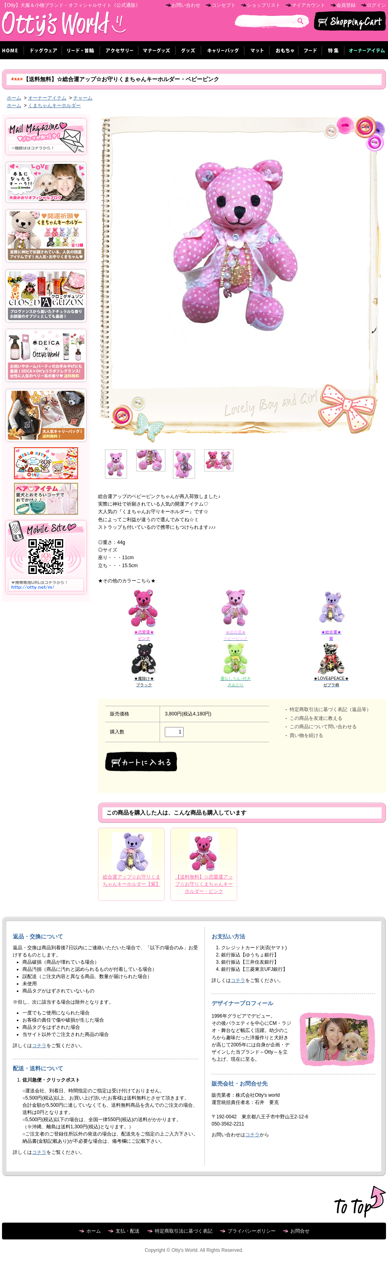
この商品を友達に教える (316, 718)
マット (257, 50)
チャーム (82, 98)
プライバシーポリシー (252, 1231)
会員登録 (346, 5)
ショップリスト (263, 5)
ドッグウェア (43, 50)
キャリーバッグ (222, 50)
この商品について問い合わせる (323, 726)
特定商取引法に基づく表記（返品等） (330, 709)
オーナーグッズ (365, 50)
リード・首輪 (81, 50)
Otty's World (64, 26)
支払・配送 (128, 1231)
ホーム (14, 98)
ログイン (376, 5)
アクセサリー (119, 50)
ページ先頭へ (360, 1202)
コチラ (39, 1045)
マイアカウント (308, 5)
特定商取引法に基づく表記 (183, 1231)
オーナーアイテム (47, 98)
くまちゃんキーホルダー (54, 105)
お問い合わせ (186, 5)
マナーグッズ (157, 50)
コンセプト (224, 5)
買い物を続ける (306, 735)
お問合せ (300, 1231)
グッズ (188, 50)
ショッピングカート (350, 21)
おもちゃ (284, 50)
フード (310, 50)
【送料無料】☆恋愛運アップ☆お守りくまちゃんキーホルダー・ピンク (204, 884)
